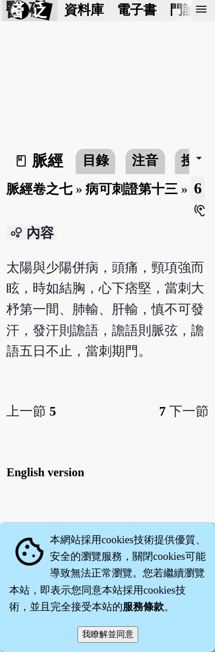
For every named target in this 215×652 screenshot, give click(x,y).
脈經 (47, 160)
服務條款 (143, 607)
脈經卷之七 (39, 189)
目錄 (96, 160)
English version (45, 472)
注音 (145, 160)
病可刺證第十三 (131, 189)
